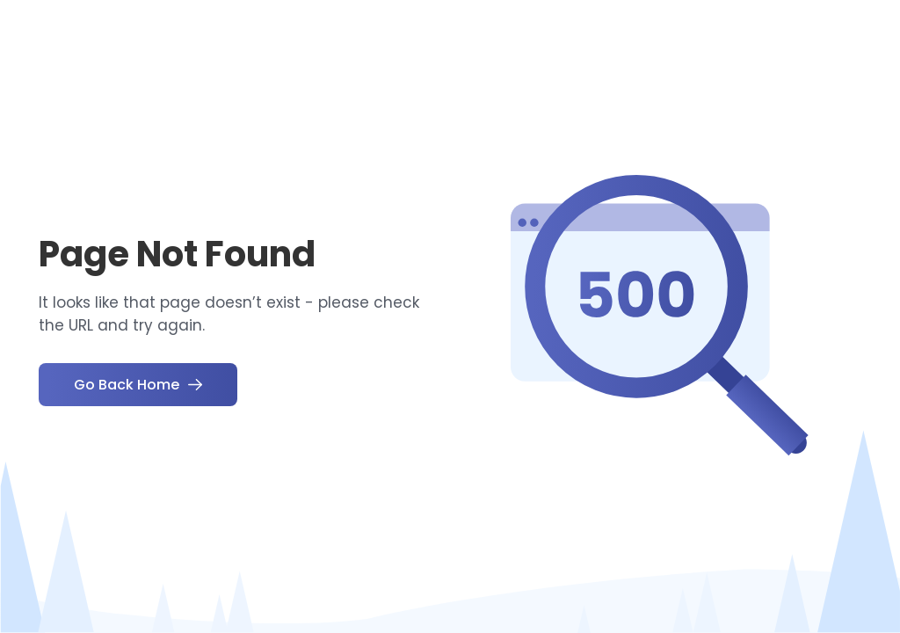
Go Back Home (138, 385)
